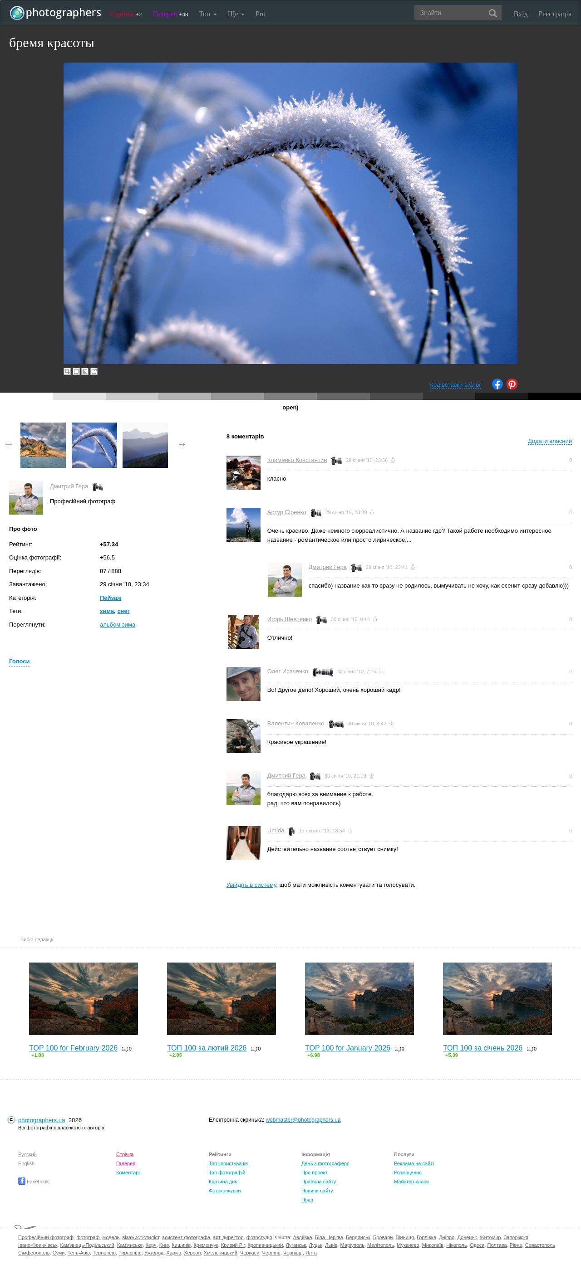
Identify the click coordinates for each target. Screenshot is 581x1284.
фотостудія (259, 1237)
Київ (164, 1245)
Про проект (314, 1172)
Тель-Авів (79, 1252)
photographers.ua (41, 1120)
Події (307, 1199)
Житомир (490, 1237)
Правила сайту (318, 1181)
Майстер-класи (411, 1181)
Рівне (516, 1245)
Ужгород (153, 1252)
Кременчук (205, 1245)
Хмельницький (220, 1252)
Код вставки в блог (455, 384)
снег (123, 611)
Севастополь (540, 1245)
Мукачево (408, 1245)
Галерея (170, 14)
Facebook (33, 1181)
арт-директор (228, 1237)
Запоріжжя (516, 1237)
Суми (58, 1252)
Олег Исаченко (287, 671)
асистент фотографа (186, 1237)
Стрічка (126, 14)
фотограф (87, 1237)
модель (111, 1237)
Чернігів (271, 1252)
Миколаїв (433, 1245)
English (26, 1163)
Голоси (19, 661)
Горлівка (426, 1237)
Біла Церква (329, 1237)
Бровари (383, 1237)
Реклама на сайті (414, 1163)
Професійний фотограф (46, 1237)
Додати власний (550, 441)
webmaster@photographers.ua (303, 1120)
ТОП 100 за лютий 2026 (207, 1048)
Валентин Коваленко (296, 723)
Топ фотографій (227, 1172)
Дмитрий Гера (69, 486)
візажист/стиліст (140, 1237)
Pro (261, 14)
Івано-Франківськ (37, 1245)
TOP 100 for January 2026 (347, 1048)
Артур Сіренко (286, 512)
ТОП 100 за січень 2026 (482, 1048)
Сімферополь (33, 1252)
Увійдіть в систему (251, 884)
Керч (151, 1245)
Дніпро (446, 1237)
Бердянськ (358, 1237)
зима (107, 611)
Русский (27, 1154)
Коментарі (128, 1172)
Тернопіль (104, 1252)
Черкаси (249, 1252)
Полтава (497, 1245)
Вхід (521, 14)
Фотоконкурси (225, 1190)
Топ (208, 14)
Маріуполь (352, 1245)
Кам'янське (130, 1245)
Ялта (311, 1252)
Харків (173, 1252)
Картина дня (223, 1181)
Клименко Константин (297, 460)
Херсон (192, 1252)
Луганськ (296, 1245)
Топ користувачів (228, 1163)
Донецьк (467, 1237)
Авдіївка (302, 1237)
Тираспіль (130, 1252)
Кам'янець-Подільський (87, 1245)
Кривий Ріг (233, 1245)
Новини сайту (317, 1190)
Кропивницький (265, 1245)
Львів (331, 1245)
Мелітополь (380, 1245)
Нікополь (456, 1245)
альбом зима (117, 624)
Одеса (477, 1245)
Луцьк (315, 1245)
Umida (276, 830)
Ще (236, 14)
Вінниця (405, 1237)
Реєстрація (555, 14)
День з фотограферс (325, 1163)
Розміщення (408, 1172)
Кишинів (181, 1245)
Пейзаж (110, 597)
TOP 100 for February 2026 (73, 1048)
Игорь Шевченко (289, 619)
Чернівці (293, 1252)
